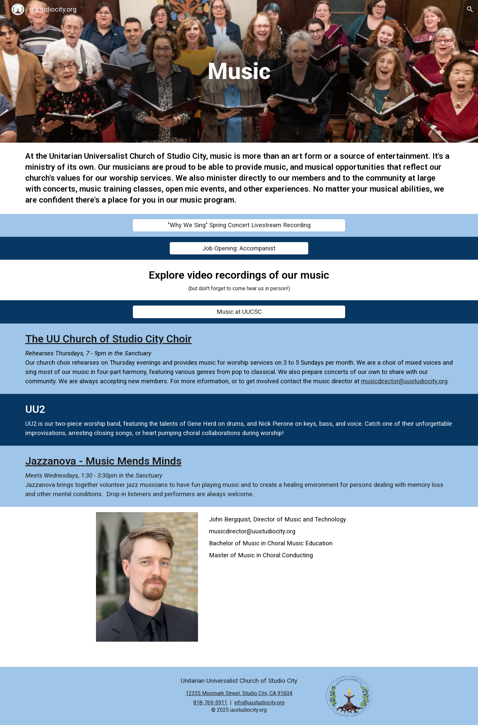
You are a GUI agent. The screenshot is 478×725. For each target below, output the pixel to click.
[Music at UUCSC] (239, 311)
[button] (470, 9)
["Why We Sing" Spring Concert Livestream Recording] (239, 225)
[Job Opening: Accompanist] (239, 248)
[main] (239, 71)
